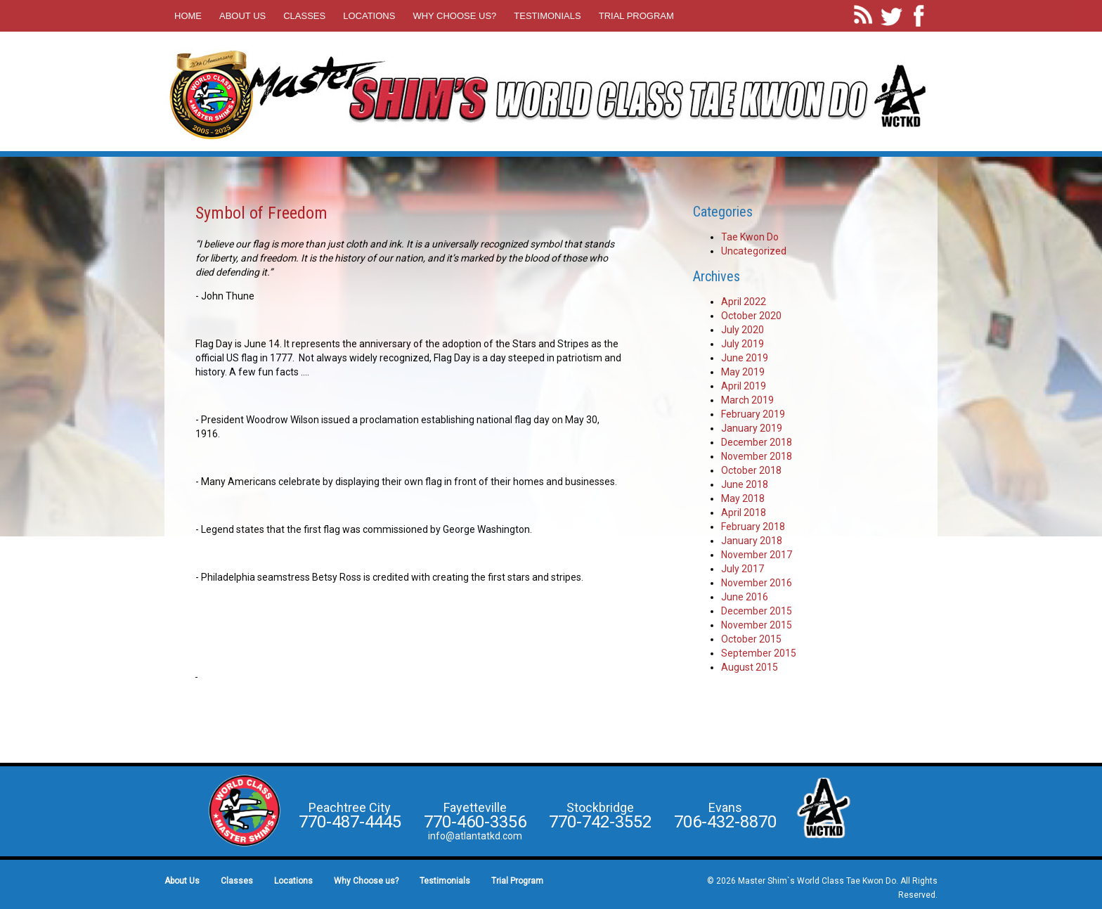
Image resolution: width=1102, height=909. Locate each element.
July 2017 (742, 568)
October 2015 (751, 639)
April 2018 (743, 512)
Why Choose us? (454, 16)
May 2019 (743, 372)
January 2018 (751, 540)
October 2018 (751, 470)
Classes (304, 16)
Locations (369, 16)
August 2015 (749, 667)
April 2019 (743, 386)
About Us (242, 16)
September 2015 (758, 653)
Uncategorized (753, 251)
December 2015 (756, 611)
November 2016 (756, 582)
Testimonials (547, 16)
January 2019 (751, 428)
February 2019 (753, 414)
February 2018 (753, 526)
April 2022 (743, 301)
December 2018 (756, 442)
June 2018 (744, 484)
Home (188, 16)
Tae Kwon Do (750, 237)
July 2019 (742, 343)
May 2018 (743, 498)
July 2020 (742, 329)
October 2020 (751, 315)
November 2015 (756, 625)
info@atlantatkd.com (475, 836)
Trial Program (636, 16)
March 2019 (747, 400)
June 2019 (744, 357)
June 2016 (744, 596)
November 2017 (756, 554)
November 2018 (756, 456)
